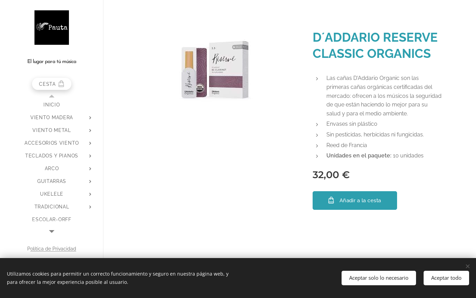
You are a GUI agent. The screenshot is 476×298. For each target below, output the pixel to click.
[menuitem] (51, 105)
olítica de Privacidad (53, 248)
